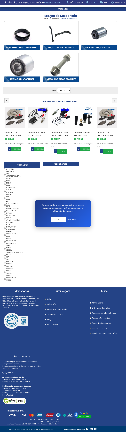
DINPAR (8, 194)
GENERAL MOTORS (12, 208)
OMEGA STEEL (11, 234)
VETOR (8, 271)
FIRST (8, 201)
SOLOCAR (9, 261)
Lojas (92, 2)
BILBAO (8, 183)
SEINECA (9, 250)
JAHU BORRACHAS (13, 220)
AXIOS (8, 178)
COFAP (8, 190)
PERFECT (9, 238)
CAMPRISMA (10, 187)
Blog (104, 2)
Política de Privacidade (57, 309)
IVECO (8, 218)
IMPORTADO (10, 215)
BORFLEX (9, 185)
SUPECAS (9, 266)
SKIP (7, 259)
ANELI (8, 174)
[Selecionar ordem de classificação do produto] (64, 90)
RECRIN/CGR (11, 241)
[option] (14, 129)
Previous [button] (6, 100)
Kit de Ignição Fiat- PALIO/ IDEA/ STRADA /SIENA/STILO (59, 135)
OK (58, 219)
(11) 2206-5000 (75, 2)
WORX (8, 280)
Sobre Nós (51, 304)
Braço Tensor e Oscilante (60, 47)
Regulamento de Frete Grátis (104, 333)
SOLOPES (9, 264)
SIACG (8, 255)
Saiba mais (71, 219)
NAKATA (9, 231)
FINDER (8, 199)
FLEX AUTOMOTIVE (12, 204)
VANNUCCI (10, 268)
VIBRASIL (9, 273)
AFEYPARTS (10, 171)
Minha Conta (97, 303)
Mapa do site (52, 324)
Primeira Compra (99, 328)
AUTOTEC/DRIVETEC (13, 176)
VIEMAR (9, 275)
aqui (9, 368)
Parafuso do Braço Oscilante (60, 79)
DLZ (7, 197)
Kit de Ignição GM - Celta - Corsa (36, 133)
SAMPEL (9, 248)
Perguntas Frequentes (101, 323)
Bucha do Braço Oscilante (98, 47)
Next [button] (114, 100)
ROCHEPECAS (11, 243)
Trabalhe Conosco (55, 314)
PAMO (8, 236)
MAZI (8, 225)
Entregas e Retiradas (101, 308)
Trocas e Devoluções (101, 318)
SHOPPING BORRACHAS (14, 252)
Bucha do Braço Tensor (22, 79)
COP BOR (9, 192)
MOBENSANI (10, 229)
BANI (8, 181)
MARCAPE (9, 222)
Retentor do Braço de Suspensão (22, 47)
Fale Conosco (22, 356)
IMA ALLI (9, 213)
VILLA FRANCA (11, 278)
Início (46, 18)
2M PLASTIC (10, 169)
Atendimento (118, 2)
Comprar (17, 149)
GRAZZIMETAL (11, 211)
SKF (7, 257)
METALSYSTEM (11, 227)
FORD (8, 206)
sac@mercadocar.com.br (13, 377)
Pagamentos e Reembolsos (104, 313)
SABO (8, 245)
